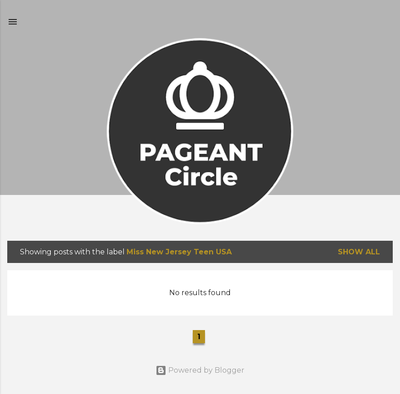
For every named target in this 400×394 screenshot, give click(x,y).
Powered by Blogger (200, 370)
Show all (359, 252)
